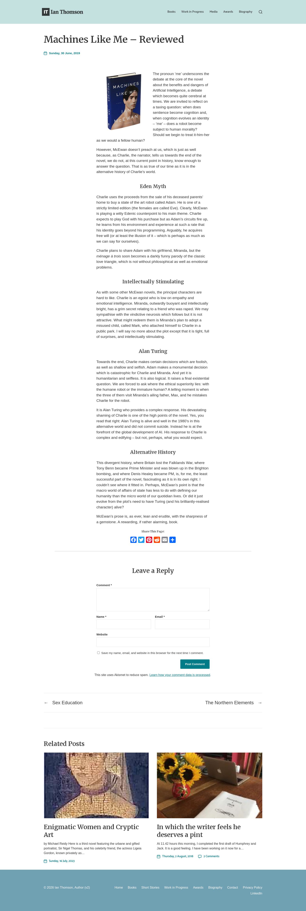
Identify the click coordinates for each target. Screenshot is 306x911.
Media (213, 11)
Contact (232, 887)
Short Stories (150, 887)
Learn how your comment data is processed (179, 675)
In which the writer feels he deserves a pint (199, 831)
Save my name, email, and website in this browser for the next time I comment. (152, 653)
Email (160, 616)
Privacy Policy (252, 887)
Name (101, 616)
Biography (245, 11)
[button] (260, 12)
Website (102, 634)
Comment (104, 585)
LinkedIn (256, 893)
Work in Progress (192, 11)
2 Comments (211, 856)
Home (119, 887)
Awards (228, 11)
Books (171, 11)
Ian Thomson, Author (69, 887)
